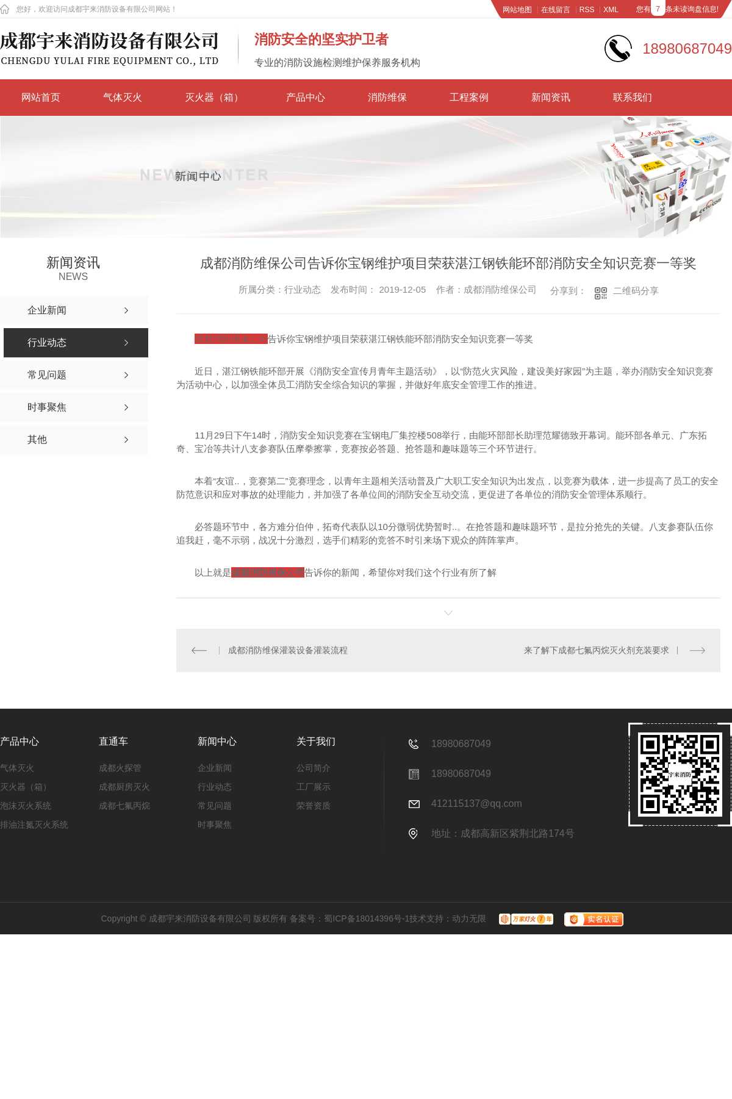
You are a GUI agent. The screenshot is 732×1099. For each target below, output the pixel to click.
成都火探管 (120, 768)
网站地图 (517, 9)
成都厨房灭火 (124, 787)
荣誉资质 (313, 806)
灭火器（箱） (214, 97)
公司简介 (313, 768)
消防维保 (387, 97)
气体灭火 (122, 97)
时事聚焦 (215, 824)
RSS (587, 9)
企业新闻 (215, 768)
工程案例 (469, 97)
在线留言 (555, 9)
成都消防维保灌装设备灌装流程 (287, 650)
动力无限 (469, 918)
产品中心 (305, 97)
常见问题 (215, 806)
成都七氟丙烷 (124, 806)
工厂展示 (313, 787)
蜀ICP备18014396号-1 (366, 918)
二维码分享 (636, 290)
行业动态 (215, 787)
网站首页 (40, 97)
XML (611, 9)
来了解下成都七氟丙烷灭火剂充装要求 (596, 650)
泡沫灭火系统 (25, 806)
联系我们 (632, 97)
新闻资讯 (550, 97)
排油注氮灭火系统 (34, 824)
